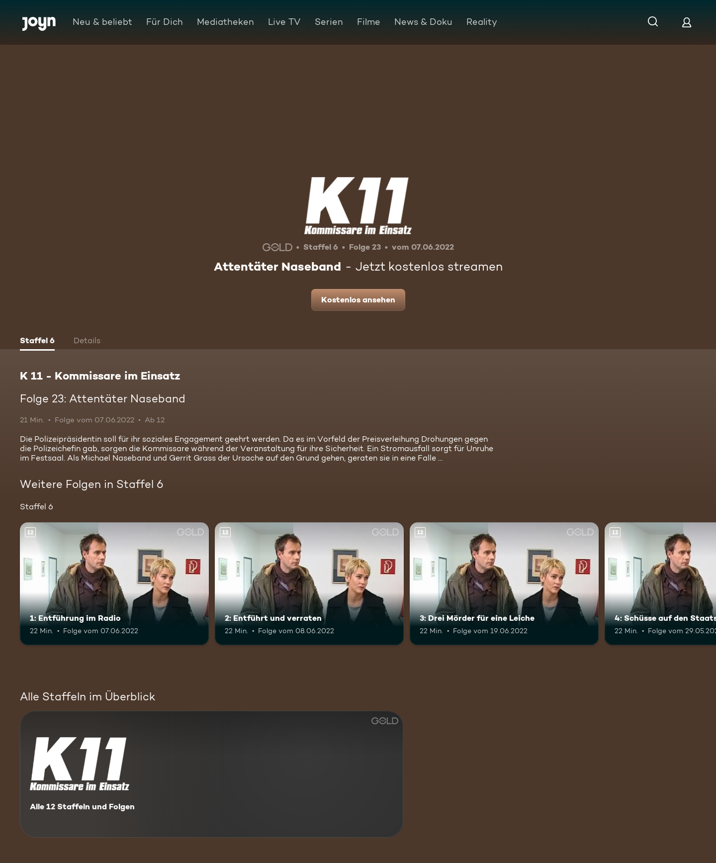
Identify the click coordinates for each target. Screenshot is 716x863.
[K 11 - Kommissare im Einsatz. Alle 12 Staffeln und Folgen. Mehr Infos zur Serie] (211, 774)
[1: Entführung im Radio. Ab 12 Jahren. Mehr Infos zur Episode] (114, 583)
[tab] (37, 342)
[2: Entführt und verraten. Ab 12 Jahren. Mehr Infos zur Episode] (309, 583)
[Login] (687, 22)
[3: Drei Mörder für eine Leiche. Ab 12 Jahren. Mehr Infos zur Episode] (504, 583)
